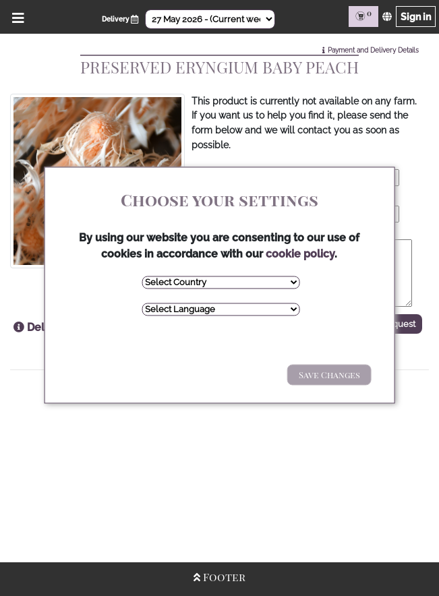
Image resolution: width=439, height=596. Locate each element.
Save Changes (329, 374)
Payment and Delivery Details (373, 50)
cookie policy (300, 253)
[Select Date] (209, 19)
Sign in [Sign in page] (416, 16)
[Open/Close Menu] (15, 16)
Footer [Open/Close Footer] (219, 577)
